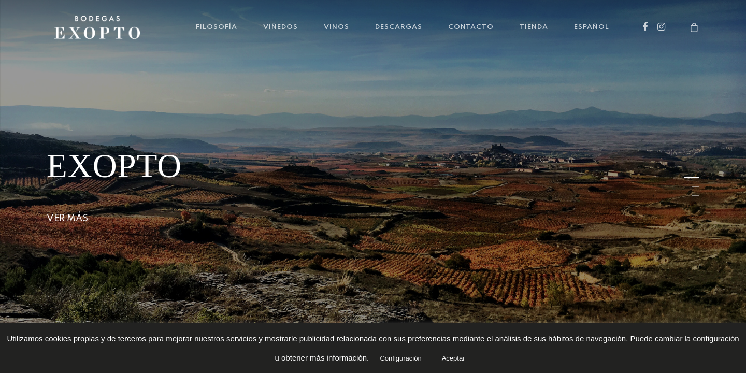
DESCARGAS (398, 27)
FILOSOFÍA (216, 27)
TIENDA (534, 27)
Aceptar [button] (453, 358)
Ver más (67, 218)
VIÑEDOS (280, 27)
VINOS (336, 27)
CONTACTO (471, 27)
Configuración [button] (400, 358)
